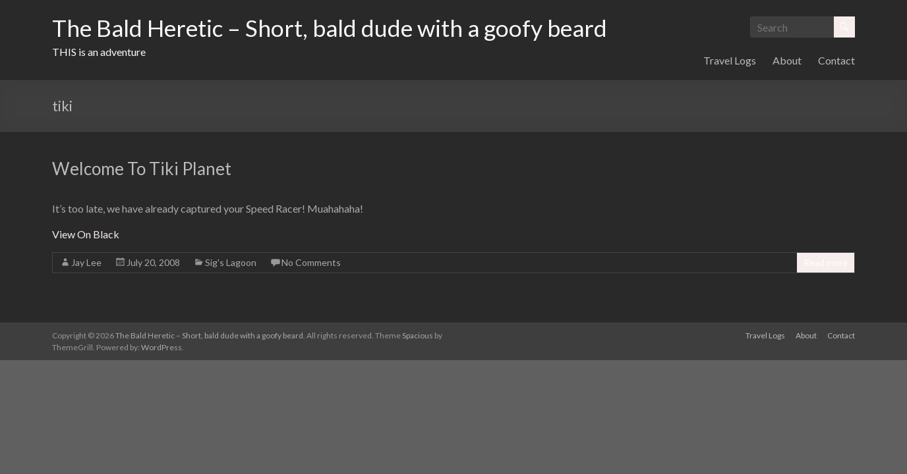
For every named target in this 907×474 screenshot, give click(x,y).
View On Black (85, 234)
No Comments (311, 262)
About (787, 60)
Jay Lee (86, 262)
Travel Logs (729, 60)
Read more (826, 262)
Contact (836, 60)
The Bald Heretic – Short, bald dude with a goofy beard (335, 28)
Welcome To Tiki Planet (141, 168)
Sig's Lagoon (230, 262)
